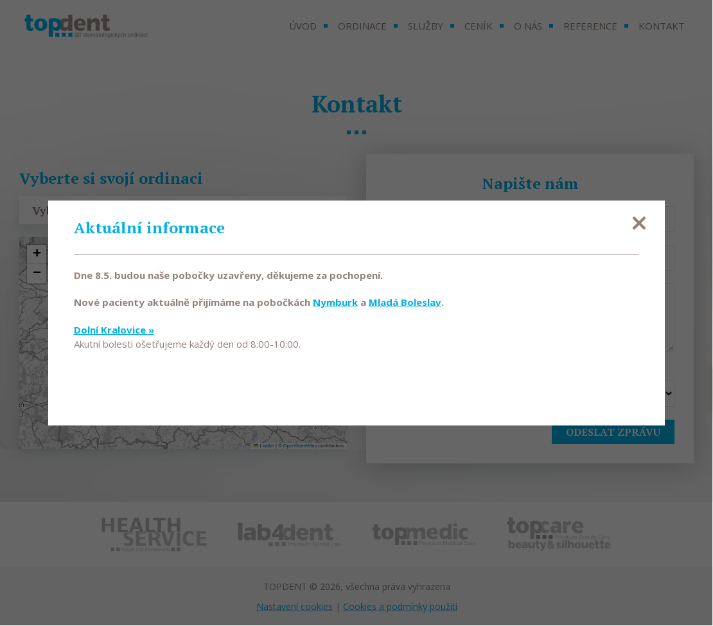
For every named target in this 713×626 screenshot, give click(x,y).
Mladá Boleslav (405, 302)
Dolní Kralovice (114, 329)
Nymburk (335, 302)
